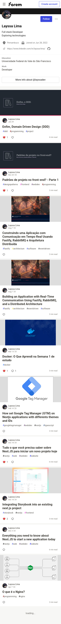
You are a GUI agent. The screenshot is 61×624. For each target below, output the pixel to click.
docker (6, 364)
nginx (22, 596)
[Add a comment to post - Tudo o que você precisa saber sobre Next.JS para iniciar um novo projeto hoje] (5, 462)
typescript (48, 425)
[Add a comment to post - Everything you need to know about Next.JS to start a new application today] (4, 549)
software (31, 248)
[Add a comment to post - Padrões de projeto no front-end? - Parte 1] (5, 190)
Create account (49, 4)
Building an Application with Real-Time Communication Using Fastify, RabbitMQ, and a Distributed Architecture (29, 300)
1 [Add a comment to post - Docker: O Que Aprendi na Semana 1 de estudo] (13, 371)
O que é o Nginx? (13, 592)
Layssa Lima (14, 119)
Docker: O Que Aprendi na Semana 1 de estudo (28, 358)
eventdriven (44, 248)
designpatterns (10, 184)
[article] (30, 114)
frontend (24, 184)
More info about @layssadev (31, 79)
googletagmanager (12, 425)
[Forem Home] (15, 4)
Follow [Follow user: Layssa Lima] (46, 19)
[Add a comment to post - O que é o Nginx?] (4, 602)
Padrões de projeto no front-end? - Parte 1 (30, 180)
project (29, 131)
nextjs (37, 425)
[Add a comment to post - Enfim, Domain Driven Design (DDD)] (5, 137)
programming (17, 131)
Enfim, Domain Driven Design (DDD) (26, 126)
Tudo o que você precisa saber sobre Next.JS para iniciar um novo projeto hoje (29, 449)
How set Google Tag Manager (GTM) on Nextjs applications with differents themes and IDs (30, 417)
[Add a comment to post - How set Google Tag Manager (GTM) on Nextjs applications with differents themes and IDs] (4, 431)
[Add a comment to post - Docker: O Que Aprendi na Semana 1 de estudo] (5, 371)
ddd (5, 131)
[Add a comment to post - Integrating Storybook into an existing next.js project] (5, 518)
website (34, 456)
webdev (35, 184)
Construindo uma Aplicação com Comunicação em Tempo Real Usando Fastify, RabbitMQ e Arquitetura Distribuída (27, 238)
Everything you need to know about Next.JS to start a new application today (28, 537)
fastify (6, 248)
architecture (18, 248)
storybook (8, 512)
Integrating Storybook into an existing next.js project (27, 506)
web (14, 456)
